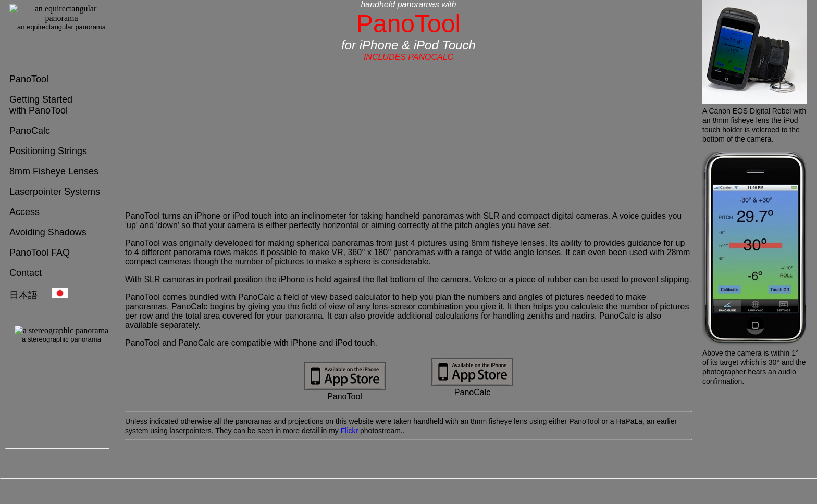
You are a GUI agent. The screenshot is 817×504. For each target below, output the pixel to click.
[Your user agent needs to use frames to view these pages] (57, 34)
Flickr (349, 430)
